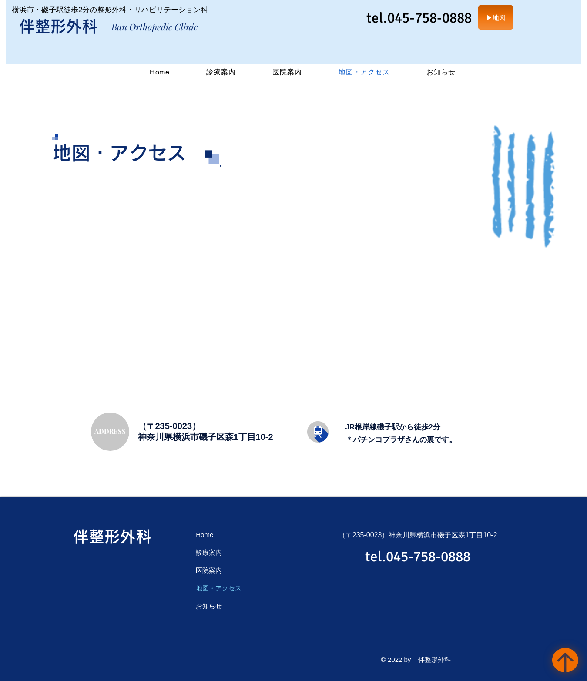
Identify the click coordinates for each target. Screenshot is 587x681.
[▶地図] (495, 17)
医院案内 (209, 570)
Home (204, 534)
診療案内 (209, 552)
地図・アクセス (219, 588)
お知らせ (209, 606)
